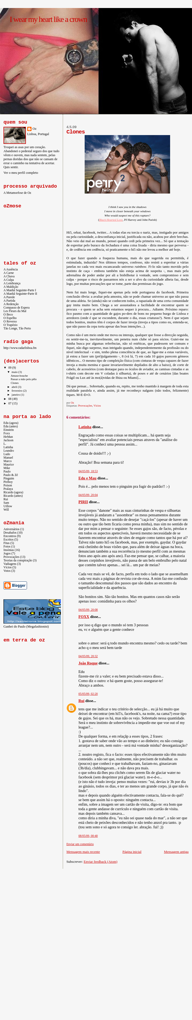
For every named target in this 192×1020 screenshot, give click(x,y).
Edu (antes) (10, 426)
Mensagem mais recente (83, 852)
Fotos (6, 546)
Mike (6, 468)
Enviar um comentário (80, 844)
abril (15, 386)
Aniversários (11, 529)
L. (4, 444)
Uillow (7, 506)
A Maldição (10, 287)
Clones (14, 382)
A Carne (8, 273)
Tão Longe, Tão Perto (17, 328)
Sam (6, 503)
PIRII (83, 502)
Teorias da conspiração (17, 560)
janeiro (16, 394)
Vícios (97, 405)
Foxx (6, 433)
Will (6, 509)
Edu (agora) (10, 423)
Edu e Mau (88, 478)
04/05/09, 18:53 (88, 471)
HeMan (8, 437)
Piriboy (8, 482)
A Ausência (10, 269)
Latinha (85, 427)
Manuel (8, 457)
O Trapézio (10, 325)
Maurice (8, 464)
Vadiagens (9, 564)
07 (10, 403)
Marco (7, 461)
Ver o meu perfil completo (20, 173)
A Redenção (11, 304)
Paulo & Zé (10, 475)
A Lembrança (11, 283)
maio (15, 371)
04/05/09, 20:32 (88, 656)
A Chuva (8, 276)
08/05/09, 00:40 (88, 835)
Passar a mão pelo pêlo (24, 379)
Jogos (7, 553)
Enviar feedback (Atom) (100, 862)
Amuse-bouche (19, 375)
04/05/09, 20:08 (88, 609)
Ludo (6, 454)
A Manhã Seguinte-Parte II (20, 294)
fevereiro (17, 390)
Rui (81, 701)
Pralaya (8, 489)
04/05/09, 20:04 (88, 495)
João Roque (88, 663)
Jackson (8, 440)
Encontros (9, 536)
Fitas (6, 543)
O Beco (8, 314)
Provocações (85, 405)
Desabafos (10, 532)
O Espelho (10, 318)
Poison (7, 485)
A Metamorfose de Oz (17, 193)
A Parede (9, 297)
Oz (34, 129)
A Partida (9, 300)
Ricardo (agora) (13, 492)
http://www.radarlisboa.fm (20, 348)
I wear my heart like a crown (48, 19)
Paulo (7, 471)
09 (10, 367)
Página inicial (132, 852)
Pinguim (8, 478)
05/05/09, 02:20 (88, 693)
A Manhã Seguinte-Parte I (19, 290)
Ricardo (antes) (13, 496)
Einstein (8, 430)
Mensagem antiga (176, 852)
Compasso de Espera (16, 307)
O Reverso (10, 321)
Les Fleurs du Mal (14, 311)
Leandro (8, 450)
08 (10, 399)
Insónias (8, 550)
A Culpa (8, 280)
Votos (7, 571)
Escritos (8, 539)
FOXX (84, 617)
